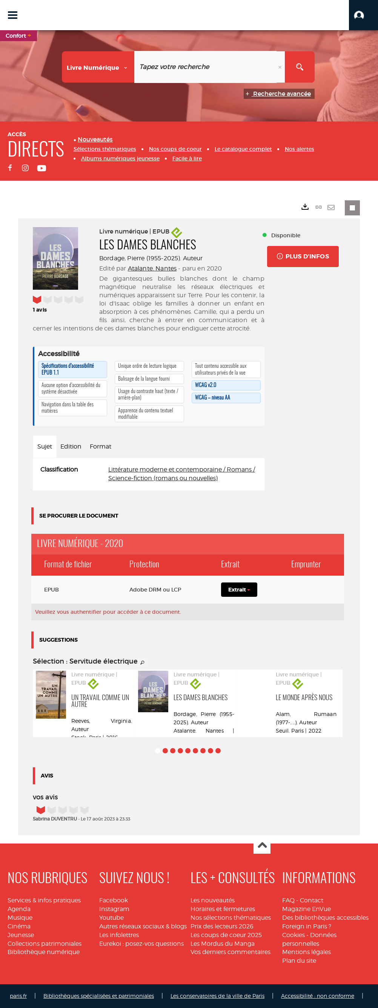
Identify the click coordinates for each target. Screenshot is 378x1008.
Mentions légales (306, 952)
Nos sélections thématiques (231, 917)
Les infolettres (119, 935)
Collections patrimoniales (44, 943)
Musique (20, 917)
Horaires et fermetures (223, 909)
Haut (262, 845)
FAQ (288, 900)
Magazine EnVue (306, 909)
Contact (311, 900)
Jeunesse (21, 935)
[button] (363, 15)
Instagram (114, 909)
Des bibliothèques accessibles (325, 917)
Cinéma (19, 926)
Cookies (293, 935)
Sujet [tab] (44, 446)
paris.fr (18, 996)
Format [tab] (100, 446)
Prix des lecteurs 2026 (222, 926)
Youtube (111, 917)
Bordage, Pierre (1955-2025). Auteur (151, 258)
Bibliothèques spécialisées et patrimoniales (98, 996)
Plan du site (299, 960)
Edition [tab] (70, 446)
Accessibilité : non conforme (317, 996)
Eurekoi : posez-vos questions (141, 943)
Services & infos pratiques (44, 900)
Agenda (19, 909)
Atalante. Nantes (152, 268)
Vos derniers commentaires (230, 952)
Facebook (113, 900)
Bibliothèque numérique (44, 952)
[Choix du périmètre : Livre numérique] (98, 67)
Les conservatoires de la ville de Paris (217, 996)
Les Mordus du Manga (223, 943)
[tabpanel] (148, 474)
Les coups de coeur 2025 (226, 935)
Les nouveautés (213, 900)
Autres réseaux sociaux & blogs (143, 926)
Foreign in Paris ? (306, 926)
